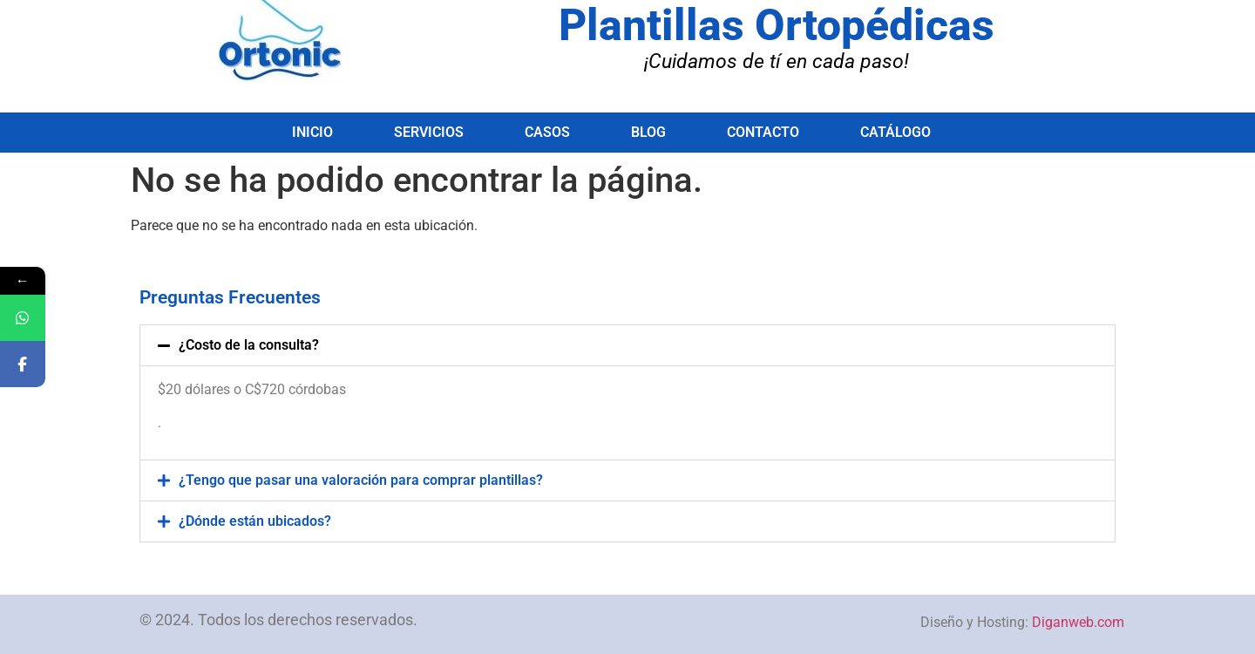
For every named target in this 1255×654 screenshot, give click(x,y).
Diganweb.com (1078, 622)
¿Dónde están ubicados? (255, 521)
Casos (547, 132)
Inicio (312, 132)
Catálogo (895, 132)
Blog (648, 132)
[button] (627, 345)
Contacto (763, 132)
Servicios (429, 132)
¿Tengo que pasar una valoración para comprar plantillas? (361, 480)
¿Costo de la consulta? (249, 345)
